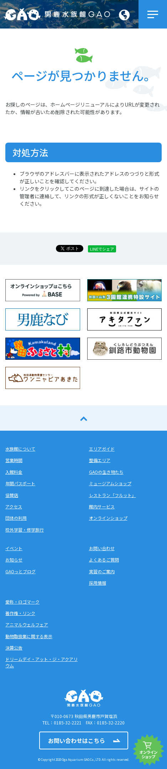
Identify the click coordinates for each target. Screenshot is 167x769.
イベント (13, 548)
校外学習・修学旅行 (24, 530)
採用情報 (97, 583)
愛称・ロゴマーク (22, 602)
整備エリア (99, 460)
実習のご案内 (102, 571)
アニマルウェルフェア (26, 624)
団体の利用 (16, 518)
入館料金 (13, 472)
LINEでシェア (102, 249)
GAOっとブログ (20, 571)
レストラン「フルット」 (112, 495)
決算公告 (13, 648)
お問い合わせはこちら (76, 740)
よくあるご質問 (104, 560)
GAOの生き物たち (106, 472)
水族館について (20, 449)
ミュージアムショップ (110, 483)
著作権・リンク (20, 613)
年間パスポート (20, 483)
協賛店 (11, 495)
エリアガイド (102, 449)
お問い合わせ (102, 548)
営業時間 (13, 460)
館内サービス (102, 506)
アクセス (13, 506)
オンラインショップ (108, 518)
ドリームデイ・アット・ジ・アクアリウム (41, 662)
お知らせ (13, 560)
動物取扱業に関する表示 (28, 636)
